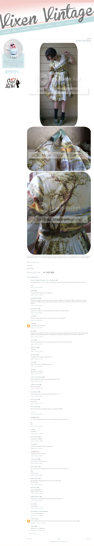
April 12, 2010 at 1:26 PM (36, 455)
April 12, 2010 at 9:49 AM (36, 426)
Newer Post (29, 538)
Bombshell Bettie (35, 298)
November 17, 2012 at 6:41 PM (38, 530)
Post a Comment (32, 533)
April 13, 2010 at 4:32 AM (36, 500)
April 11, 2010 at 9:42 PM (36, 344)
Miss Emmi (33, 354)
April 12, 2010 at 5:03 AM (36, 388)
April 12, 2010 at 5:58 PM (36, 475)
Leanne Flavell (34, 459)
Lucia (32, 323)
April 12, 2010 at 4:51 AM (36, 373)
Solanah (33, 526)
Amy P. (32, 340)
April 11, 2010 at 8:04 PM (36, 313)
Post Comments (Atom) (62, 541)
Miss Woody (34, 487)
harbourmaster (34, 308)
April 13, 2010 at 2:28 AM (36, 493)
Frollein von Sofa (35, 384)
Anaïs (32, 362)
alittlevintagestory (35, 496)
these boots (38, 257)
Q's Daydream (34, 391)
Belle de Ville (34, 347)
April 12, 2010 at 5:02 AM (36, 381)
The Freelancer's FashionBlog (38, 511)
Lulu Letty (33, 412)
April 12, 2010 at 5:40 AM (36, 396)
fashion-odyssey (34, 478)
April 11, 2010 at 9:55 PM (36, 351)
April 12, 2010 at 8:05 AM (36, 414)
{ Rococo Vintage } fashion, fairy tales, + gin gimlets (43, 280)
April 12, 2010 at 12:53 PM (37, 448)
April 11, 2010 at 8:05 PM (36, 320)
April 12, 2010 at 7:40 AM (36, 403)
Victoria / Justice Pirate (36, 377)
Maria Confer (34, 406)
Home (59, 538)
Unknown (33, 518)
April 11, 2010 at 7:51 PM (36, 287)
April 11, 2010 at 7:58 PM (36, 295)
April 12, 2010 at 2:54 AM (36, 366)
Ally (32, 369)
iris (31, 429)
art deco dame (34, 399)
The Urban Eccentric (34, 262)
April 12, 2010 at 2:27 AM (36, 359)
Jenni (32, 316)
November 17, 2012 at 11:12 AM (38, 523)
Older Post (88, 538)
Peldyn (32, 290)
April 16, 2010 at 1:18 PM (36, 515)
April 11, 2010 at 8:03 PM (36, 305)
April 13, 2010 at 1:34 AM (36, 484)
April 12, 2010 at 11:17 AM (37, 433)
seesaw (32, 504)
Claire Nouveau (34, 466)
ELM (32, 331)
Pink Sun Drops (34, 436)
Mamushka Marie (35, 473)
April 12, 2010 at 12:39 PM (37, 441)
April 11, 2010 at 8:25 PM (36, 327)
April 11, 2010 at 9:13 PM (36, 336)
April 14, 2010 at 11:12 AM (37, 508)
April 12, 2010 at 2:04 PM (36, 463)
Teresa (32, 444)
